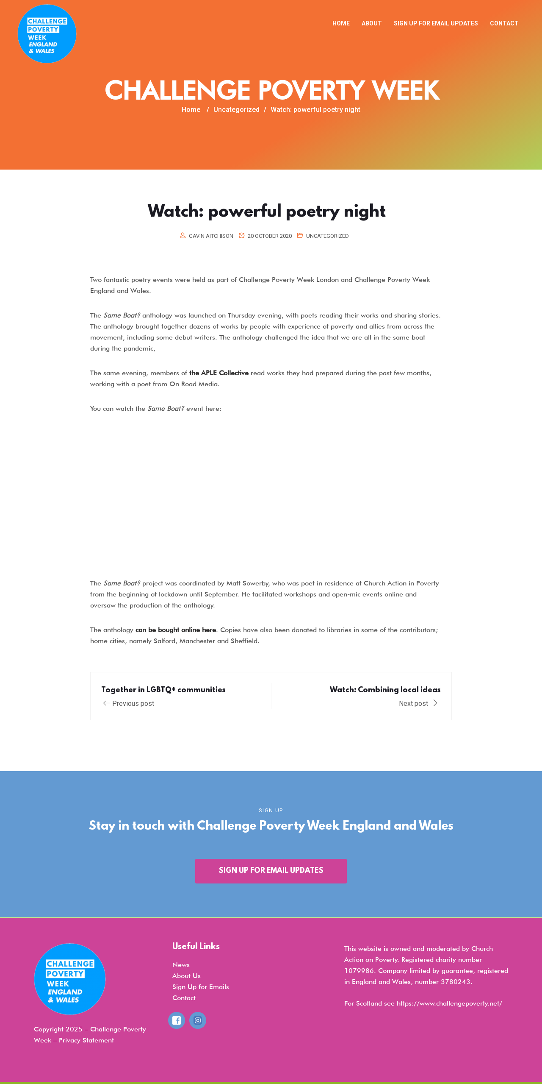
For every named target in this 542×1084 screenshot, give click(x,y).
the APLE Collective (219, 373)
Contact (504, 23)
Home (341, 23)
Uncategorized (327, 236)
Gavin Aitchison (211, 236)
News (181, 965)
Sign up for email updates (436, 23)
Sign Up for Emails (200, 987)
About (372, 23)
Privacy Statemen (85, 1040)
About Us (186, 976)
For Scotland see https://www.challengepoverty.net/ (423, 1003)
